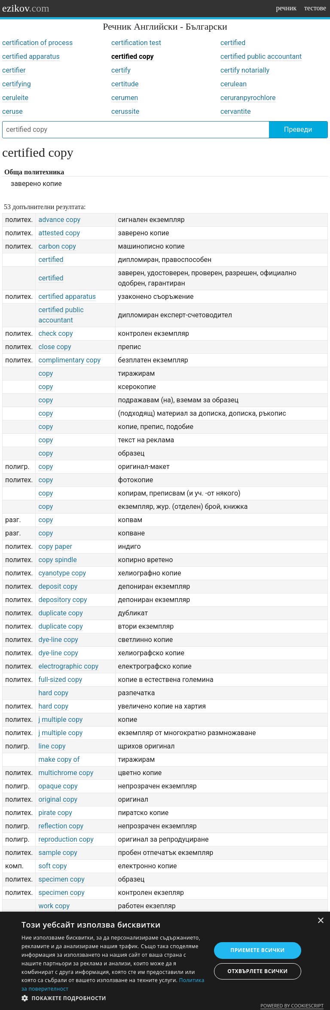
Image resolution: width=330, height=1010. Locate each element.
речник (286, 8)
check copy (55, 333)
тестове (315, 8)
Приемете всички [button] (257, 950)
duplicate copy (60, 613)
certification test (136, 43)
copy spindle (57, 560)
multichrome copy (65, 773)
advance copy (59, 220)
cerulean (233, 84)
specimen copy (61, 879)
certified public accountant (261, 56)
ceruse (12, 111)
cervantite (235, 111)
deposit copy (57, 586)
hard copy (53, 693)
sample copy (57, 853)
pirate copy (55, 813)
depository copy (62, 600)
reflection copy (60, 826)
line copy (51, 746)
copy (45, 373)
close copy (54, 347)
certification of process (37, 43)
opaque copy (57, 786)
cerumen (124, 98)
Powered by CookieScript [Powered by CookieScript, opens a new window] (292, 1005)
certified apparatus (31, 56)
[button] (113, 998)
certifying (16, 84)
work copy (54, 906)
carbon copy (57, 246)
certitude (124, 84)
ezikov (25, 8)
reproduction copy (65, 839)
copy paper (55, 546)
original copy (57, 799)
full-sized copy (60, 679)
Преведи (298, 129)
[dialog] (165, 961)
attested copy (59, 233)
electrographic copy (68, 666)
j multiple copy (60, 719)
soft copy (52, 866)
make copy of (58, 759)
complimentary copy (69, 360)
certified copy (132, 56)
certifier (14, 70)
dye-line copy (58, 640)
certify (121, 70)
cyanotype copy (62, 573)
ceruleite (15, 98)
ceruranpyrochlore (248, 98)
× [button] (320, 921)
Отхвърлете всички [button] (257, 971)
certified (232, 43)
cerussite (125, 111)
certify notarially (244, 70)
